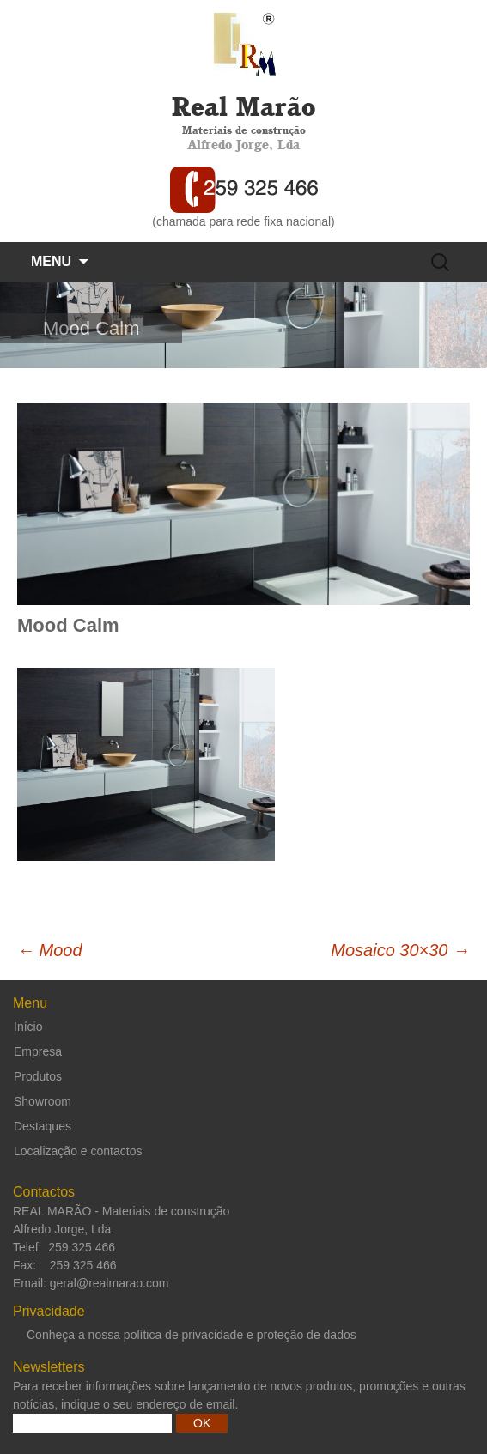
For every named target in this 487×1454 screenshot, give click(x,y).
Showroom (42, 1101)
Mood (49, 950)
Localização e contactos (78, 1151)
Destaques (42, 1126)
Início (28, 1026)
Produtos (38, 1076)
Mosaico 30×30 (400, 950)
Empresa (38, 1051)
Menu (51, 261)
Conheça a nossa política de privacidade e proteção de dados (191, 1335)
